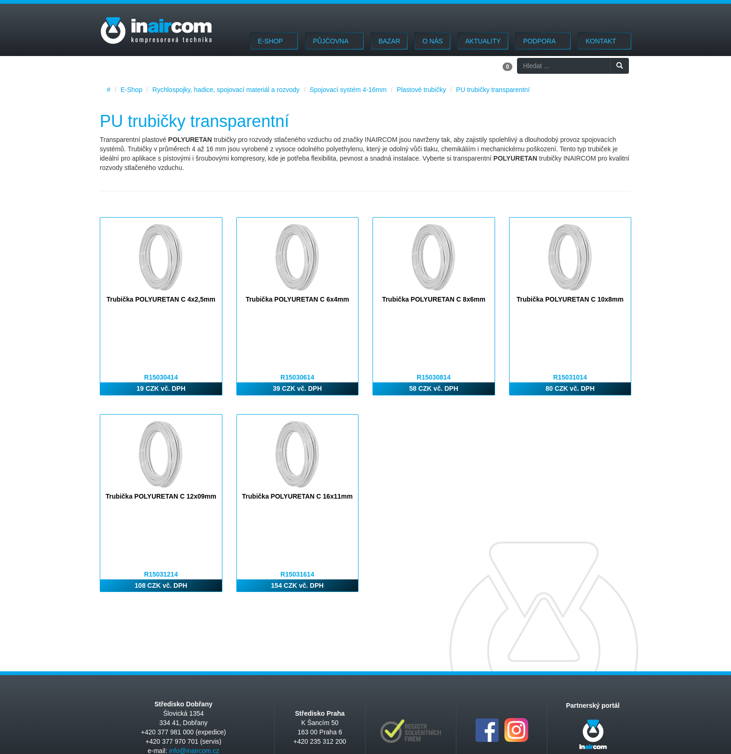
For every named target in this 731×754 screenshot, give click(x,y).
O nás (432, 41)
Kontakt (605, 41)
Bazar (389, 41)
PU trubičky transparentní (493, 89)
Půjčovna (334, 41)
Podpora (543, 41)
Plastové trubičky (421, 89)
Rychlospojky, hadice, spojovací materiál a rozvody (226, 89)
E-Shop (274, 41)
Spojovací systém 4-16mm (348, 89)
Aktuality (483, 41)
